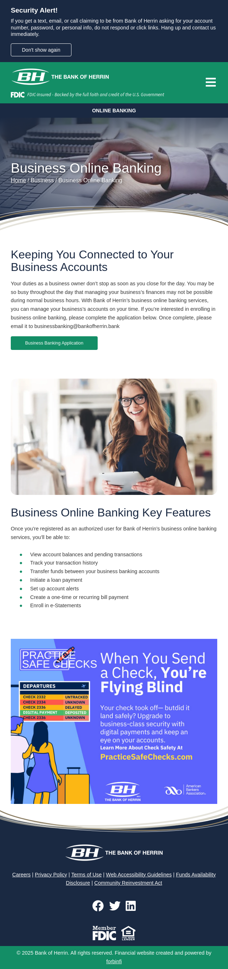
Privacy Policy (51, 874)
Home (18, 180)
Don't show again (41, 50)
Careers (21, 874)
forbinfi (114, 961)
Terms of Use (86, 874)
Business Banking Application (54, 343)
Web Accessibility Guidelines (139, 874)
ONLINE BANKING (114, 110)
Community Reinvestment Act (128, 883)
